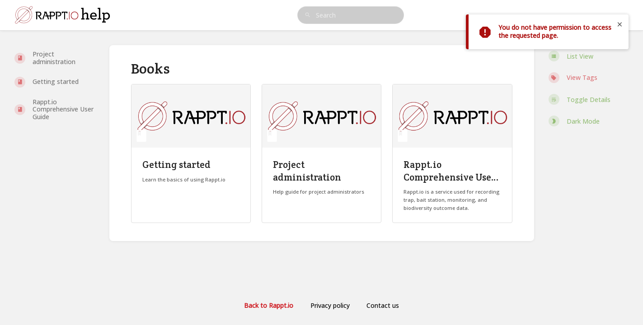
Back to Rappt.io (268, 305)
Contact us (382, 305)
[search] (350, 15)
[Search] (308, 15)
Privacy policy (330, 305)
